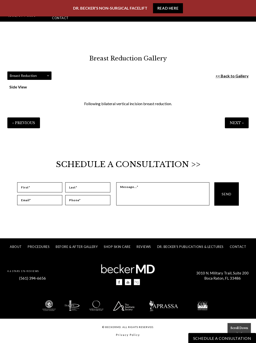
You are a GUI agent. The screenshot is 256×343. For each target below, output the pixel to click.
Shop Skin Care (117, 247)
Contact (60, 18)
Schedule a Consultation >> (128, 164)
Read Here (168, 8)
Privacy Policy (128, 334)
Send (226, 194)
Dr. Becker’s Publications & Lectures (190, 247)
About (16, 247)
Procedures (39, 247)
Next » (237, 123)
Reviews (144, 247)
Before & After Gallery (77, 247)
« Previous (23, 123)
